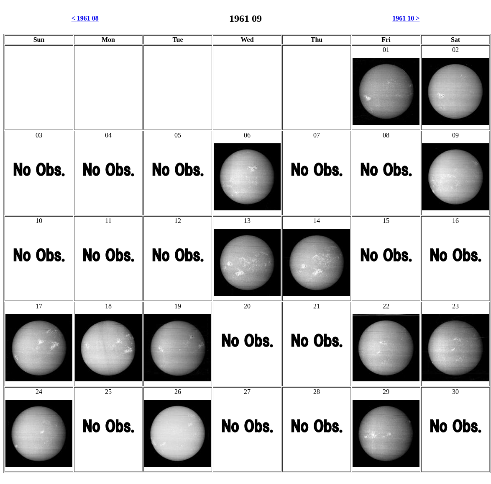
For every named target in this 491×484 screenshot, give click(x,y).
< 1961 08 (85, 18)
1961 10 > (405, 18)
